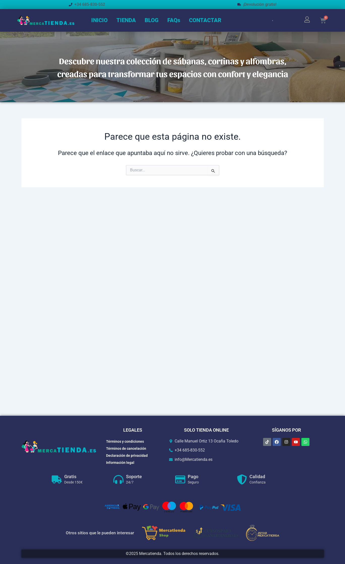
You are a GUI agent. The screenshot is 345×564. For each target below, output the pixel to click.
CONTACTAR (205, 20)
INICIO (99, 20)
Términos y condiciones (125, 441)
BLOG (152, 20)
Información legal (120, 463)
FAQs (173, 20)
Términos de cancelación (126, 448)
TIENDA (126, 20)
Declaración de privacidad (127, 456)
